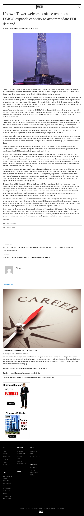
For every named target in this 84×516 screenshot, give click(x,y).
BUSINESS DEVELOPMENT (7, 483)
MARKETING (7, 488)
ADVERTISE (6, 456)
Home (4, 451)
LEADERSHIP (7, 496)
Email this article (9, 223)
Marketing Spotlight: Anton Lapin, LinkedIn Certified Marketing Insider (25, 368)
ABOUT (5, 454)
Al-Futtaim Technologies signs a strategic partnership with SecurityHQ (26, 257)
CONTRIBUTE (21, 454)
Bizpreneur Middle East (38, 508)
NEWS (16, 28)
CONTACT (6, 459)
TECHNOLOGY (7, 499)
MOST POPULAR (8, 285)
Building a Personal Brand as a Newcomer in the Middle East (21, 373)
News (36, 28)
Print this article (9, 227)
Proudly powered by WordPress (55, 508)
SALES (5, 493)
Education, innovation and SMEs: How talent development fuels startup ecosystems (28, 378)
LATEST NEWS (9, 28)
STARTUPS (6, 491)
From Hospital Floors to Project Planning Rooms (20, 350)
